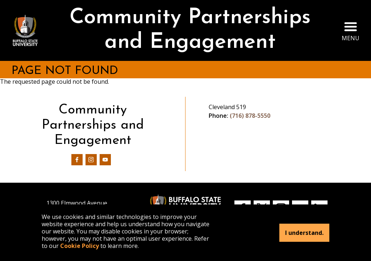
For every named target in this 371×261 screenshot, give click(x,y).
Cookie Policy (79, 246)
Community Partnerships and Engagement (190, 30)
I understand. (304, 233)
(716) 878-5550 (250, 116)
